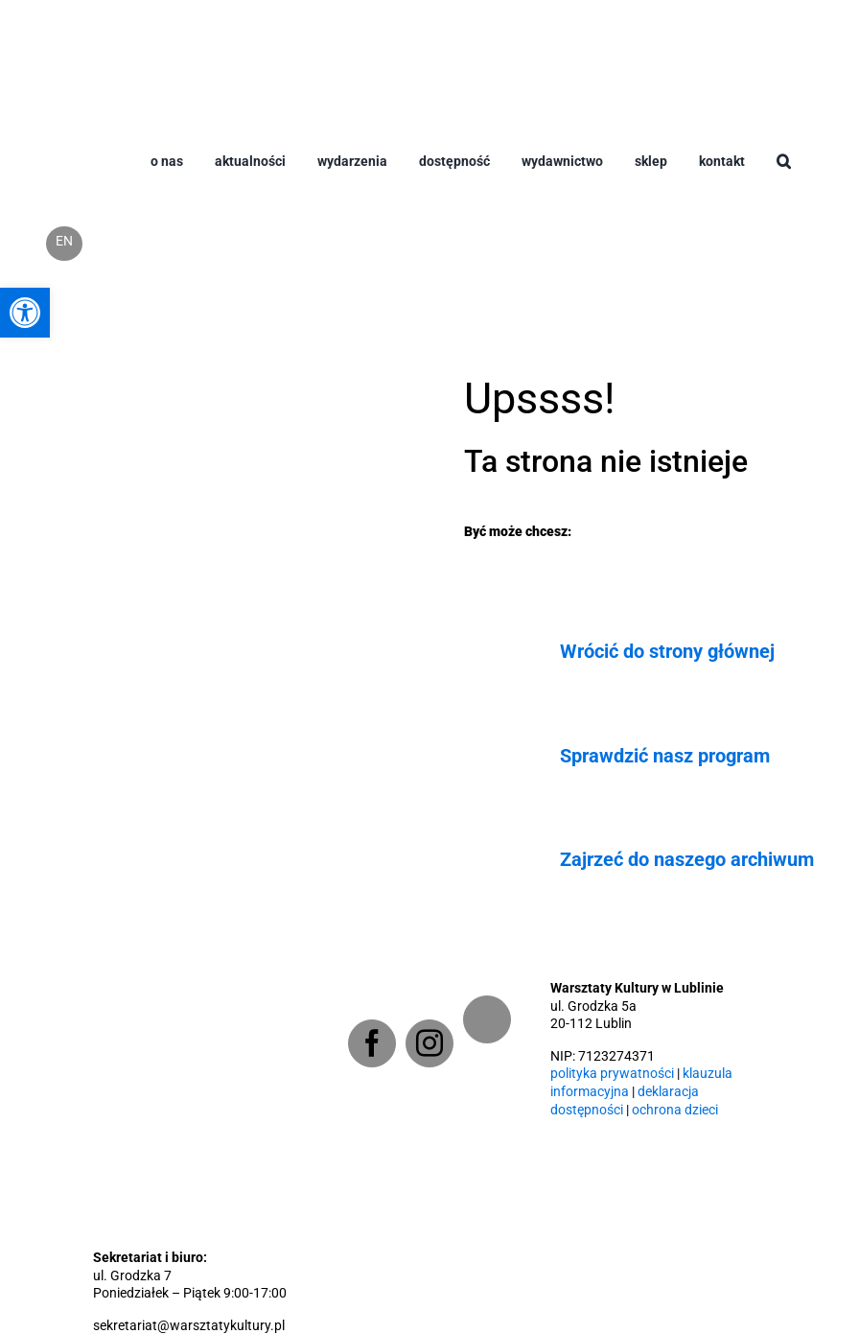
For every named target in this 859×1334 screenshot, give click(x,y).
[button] (784, 176)
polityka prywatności (612, 1073)
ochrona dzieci (675, 1110)
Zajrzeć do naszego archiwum (687, 859)
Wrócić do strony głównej (667, 651)
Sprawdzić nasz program (665, 755)
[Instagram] (429, 1043)
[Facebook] (372, 1043)
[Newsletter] (487, 1019)
